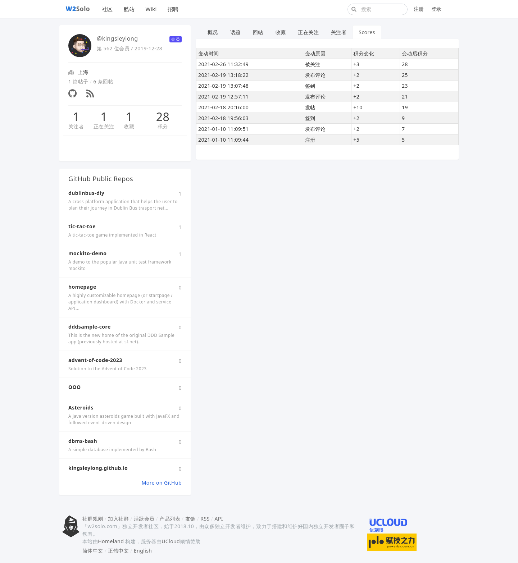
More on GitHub (162, 482)
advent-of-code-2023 (95, 360)
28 (162, 117)
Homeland (111, 541)
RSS (204, 518)
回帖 (258, 32)
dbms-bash (82, 441)
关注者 (76, 126)
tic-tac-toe (82, 226)
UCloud (171, 541)
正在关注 (104, 126)
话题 (235, 32)
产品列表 (169, 518)
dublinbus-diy (86, 192)
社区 (107, 9)
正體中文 (118, 550)
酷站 (129, 9)
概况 (213, 32)
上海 (83, 72)
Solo (78, 8)
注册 (419, 8)
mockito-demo (87, 253)
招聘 (173, 9)
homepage (82, 286)
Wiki (150, 9)
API (218, 518)
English (143, 550)
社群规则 (92, 518)
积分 (163, 126)
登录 (436, 8)
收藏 (129, 126)
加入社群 (118, 518)
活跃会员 (144, 518)
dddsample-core (89, 326)
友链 (190, 518)
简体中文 (92, 550)
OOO (74, 387)
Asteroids (81, 407)
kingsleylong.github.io (98, 467)
